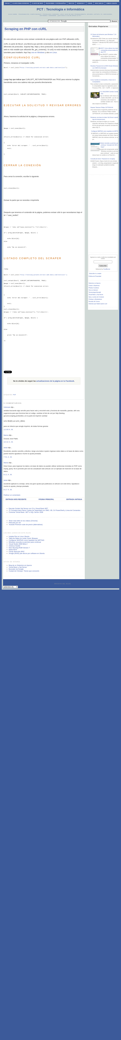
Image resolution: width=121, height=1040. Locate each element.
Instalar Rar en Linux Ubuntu (19, 536)
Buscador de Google (16, 569)
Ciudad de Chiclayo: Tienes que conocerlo (24, 571)
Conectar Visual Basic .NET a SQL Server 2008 (26, 512)
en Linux (53, 52)
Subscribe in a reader (95, 273)
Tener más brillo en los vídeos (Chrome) (23, 521)
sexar (6, 448)
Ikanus (6, 435)
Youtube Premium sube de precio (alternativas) (26, 524)
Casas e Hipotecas (94, 285)
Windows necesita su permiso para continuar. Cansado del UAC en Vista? (109, 145)
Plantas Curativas (94, 288)
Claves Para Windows (20, 3)
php (14, 394)
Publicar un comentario (12, 495)
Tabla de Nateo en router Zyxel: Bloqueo (23, 538)
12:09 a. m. (8, 429)
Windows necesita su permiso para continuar (25, 542)
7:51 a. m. (8, 457)
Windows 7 (81, 3)
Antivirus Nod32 (14, 546)
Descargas (99, 3)
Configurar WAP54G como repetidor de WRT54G (26, 540)
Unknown (7, 407)
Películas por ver (15, 523)
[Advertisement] (43, 356)
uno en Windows (38, 52)
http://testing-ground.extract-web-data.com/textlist (42, 68)
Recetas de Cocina (94, 301)
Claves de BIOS (37, 3)
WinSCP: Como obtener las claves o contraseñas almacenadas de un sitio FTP (109, 50)
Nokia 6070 (13, 550)
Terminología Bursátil (95, 292)
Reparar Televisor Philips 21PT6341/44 (102, 107)
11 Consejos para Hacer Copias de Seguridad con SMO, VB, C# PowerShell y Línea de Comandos (44, 510)
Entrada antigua (74, 499)
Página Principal (46, 499)
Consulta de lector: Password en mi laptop (103, 159)
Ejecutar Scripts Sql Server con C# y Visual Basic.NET (28, 508)
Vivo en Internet (93, 290)
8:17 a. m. (8, 490)
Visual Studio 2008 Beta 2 (18, 544)
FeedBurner (106, 269)
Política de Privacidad (95, 276)
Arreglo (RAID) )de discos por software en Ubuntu (27, 553)
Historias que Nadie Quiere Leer (98, 303)
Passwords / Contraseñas (56, 3)
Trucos (71, 3)
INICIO (7, 3)
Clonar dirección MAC (16, 551)
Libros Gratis (111, 3)
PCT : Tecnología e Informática (60, 9)
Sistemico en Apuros (95, 283)
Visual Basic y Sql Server (18, 567)
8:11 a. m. (8, 475)
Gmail (90, 3)
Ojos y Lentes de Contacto (96, 297)
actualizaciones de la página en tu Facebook (55, 381)
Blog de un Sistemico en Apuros (20, 565)
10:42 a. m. (8, 442)
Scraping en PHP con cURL (26, 29)
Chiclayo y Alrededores (95, 299)
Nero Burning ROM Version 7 (19, 548)
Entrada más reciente (16, 499)
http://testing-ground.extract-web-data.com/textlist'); (43, 275)
